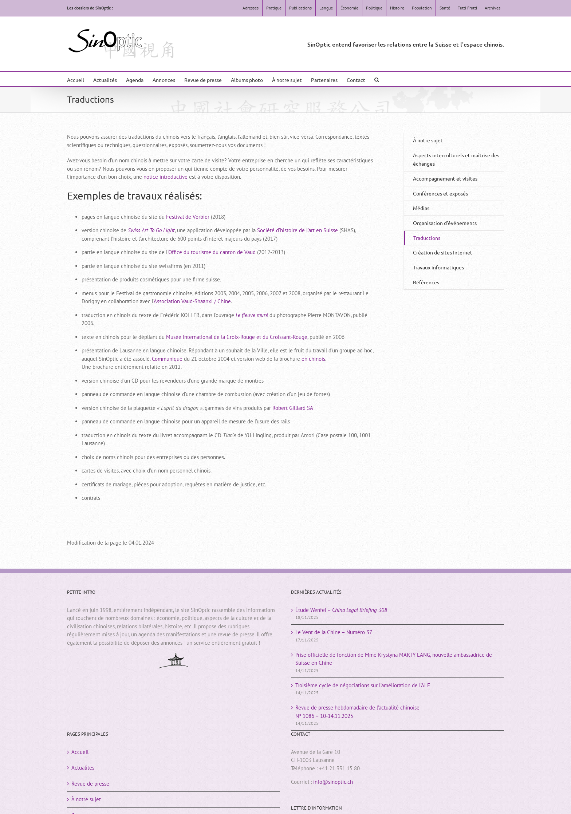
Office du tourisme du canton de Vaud (212, 252)
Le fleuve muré (252, 315)
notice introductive (165, 176)
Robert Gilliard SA (292, 407)
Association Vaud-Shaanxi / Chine (192, 301)
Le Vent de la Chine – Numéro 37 (333, 632)
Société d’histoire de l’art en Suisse (297, 230)
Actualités (82, 767)
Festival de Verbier (187, 216)
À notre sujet (428, 140)
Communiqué (167, 358)
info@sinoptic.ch (333, 781)
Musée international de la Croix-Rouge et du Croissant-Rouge (236, 336)
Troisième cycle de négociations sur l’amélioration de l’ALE (362, 685)
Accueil (79, 751)
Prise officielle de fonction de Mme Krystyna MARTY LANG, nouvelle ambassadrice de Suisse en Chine (393, 659)
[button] (376, 79)
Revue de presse (90, 783)
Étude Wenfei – (341, 609)
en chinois (313, 358)
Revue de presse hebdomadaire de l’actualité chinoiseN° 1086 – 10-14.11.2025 (357, 711)
